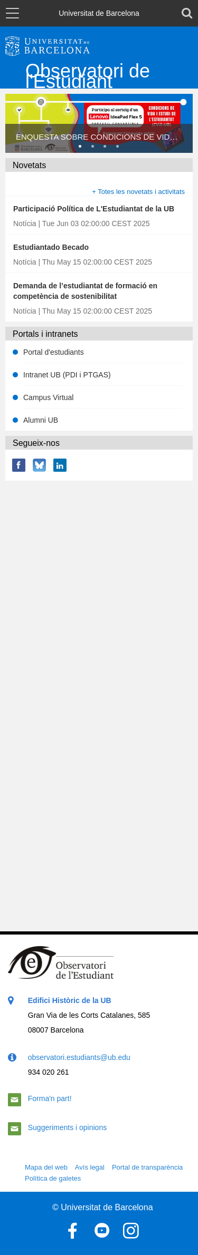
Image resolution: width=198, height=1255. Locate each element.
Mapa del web (46, 1167)
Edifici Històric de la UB (69, 1000)
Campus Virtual (48, 397)
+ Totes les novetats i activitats (138, 192)
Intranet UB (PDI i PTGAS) (67, 375)
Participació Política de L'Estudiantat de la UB (93, 209)
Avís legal (90, 1167)
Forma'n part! (50, 1098)
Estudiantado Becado (51, 247)
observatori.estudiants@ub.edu (79, 1057)
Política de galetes (53, 1178)
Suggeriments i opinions (67, 1127)
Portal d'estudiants (53, 352)
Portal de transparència (147, 1167)
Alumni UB (40, 420)
